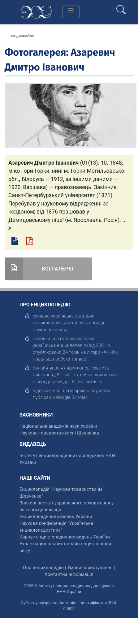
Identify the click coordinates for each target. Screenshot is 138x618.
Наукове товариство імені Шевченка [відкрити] (59, 433)
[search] (121, 7)
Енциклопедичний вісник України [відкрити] (55, 516)
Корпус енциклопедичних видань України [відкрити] (64, 537)
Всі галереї (58, 269)
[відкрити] (71, 397)
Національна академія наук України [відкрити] (58, 426)
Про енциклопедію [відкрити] (43, 567)
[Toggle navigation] (71, 12)
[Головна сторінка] (36, 12)
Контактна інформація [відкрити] (69, 574)
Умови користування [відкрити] (90, 567)
